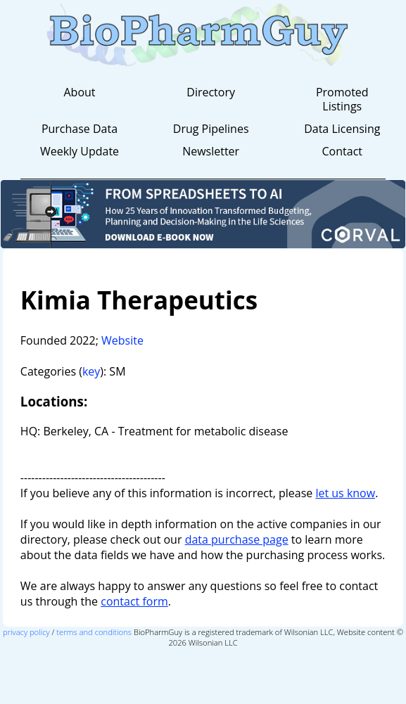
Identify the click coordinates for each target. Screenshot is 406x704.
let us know (345, 493)
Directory (210, 92)
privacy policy (26, 632)
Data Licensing (342, 128)
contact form (134, 601)
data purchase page (236, 539)
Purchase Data (80, 128)
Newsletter (210, 151)
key (91, 371)
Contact (342, 151)
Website (122, 340)
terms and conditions (94, 632)
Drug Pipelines (211, 128)
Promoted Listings (342, 99)
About (79, 92)
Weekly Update (79, 151)
